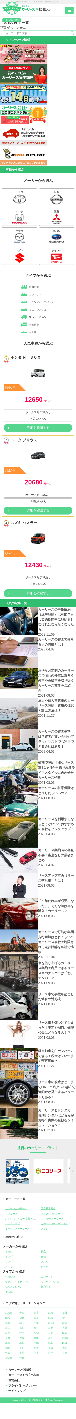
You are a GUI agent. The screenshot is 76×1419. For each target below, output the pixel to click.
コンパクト (31, 294)
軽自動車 (30, 287)
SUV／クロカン (33, 317)
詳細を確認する (38, 427)
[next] (73, 1171)
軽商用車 (30, 324)
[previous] (4, 1171)
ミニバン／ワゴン (35, 309)
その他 (28, 332)
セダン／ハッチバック (37, 302)
